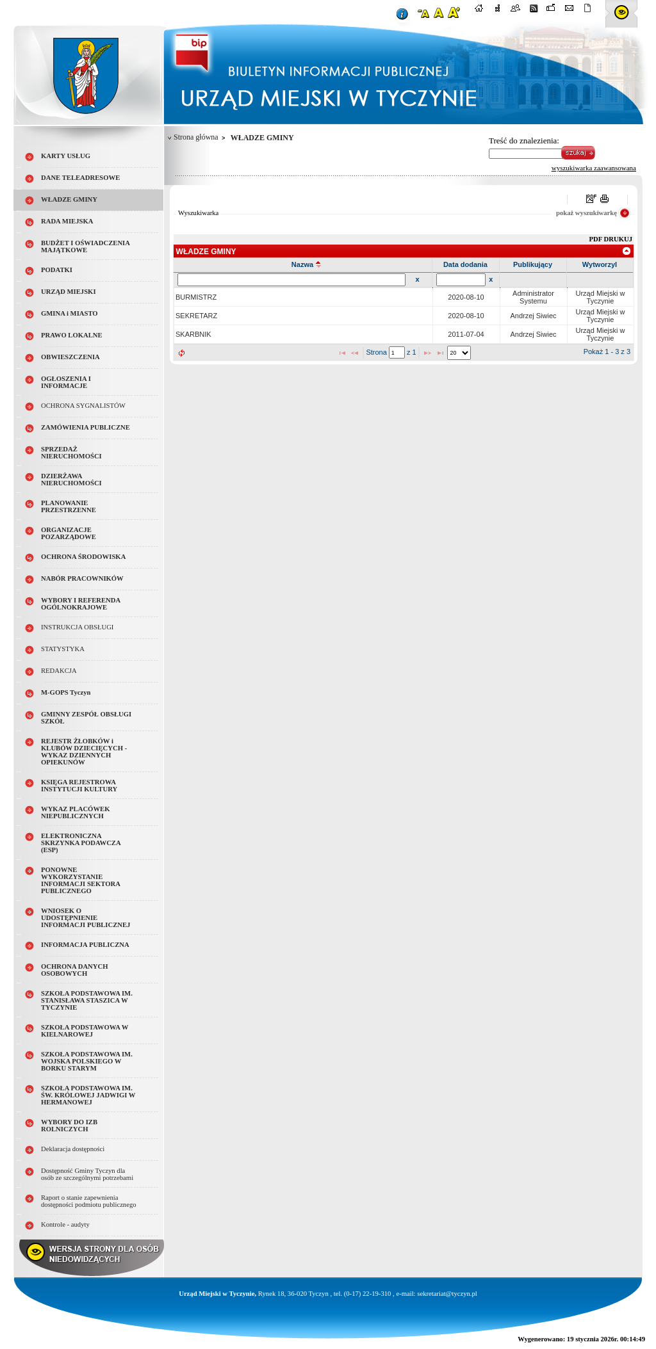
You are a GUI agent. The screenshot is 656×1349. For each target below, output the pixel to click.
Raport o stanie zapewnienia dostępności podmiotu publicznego (88, 1201)
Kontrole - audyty (65, 1224)
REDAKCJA (59, 670)
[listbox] (459, 353)
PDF (596, 239)
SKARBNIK (193, 334)
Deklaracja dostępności (72, 1148)
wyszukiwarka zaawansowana (594, 168)
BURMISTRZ (196, 297)
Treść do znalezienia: (524, 140)
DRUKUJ (618, 239)
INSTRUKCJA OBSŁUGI (77, 627)
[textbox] (397, 352)
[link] (627, 251)
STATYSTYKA (63, 648)
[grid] (404, 315)
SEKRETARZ (196, 315)
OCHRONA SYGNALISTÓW (83, 405)
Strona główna (196, 137)
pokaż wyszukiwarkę (586, 212)
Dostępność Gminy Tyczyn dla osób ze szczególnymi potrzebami (87, 1174)
